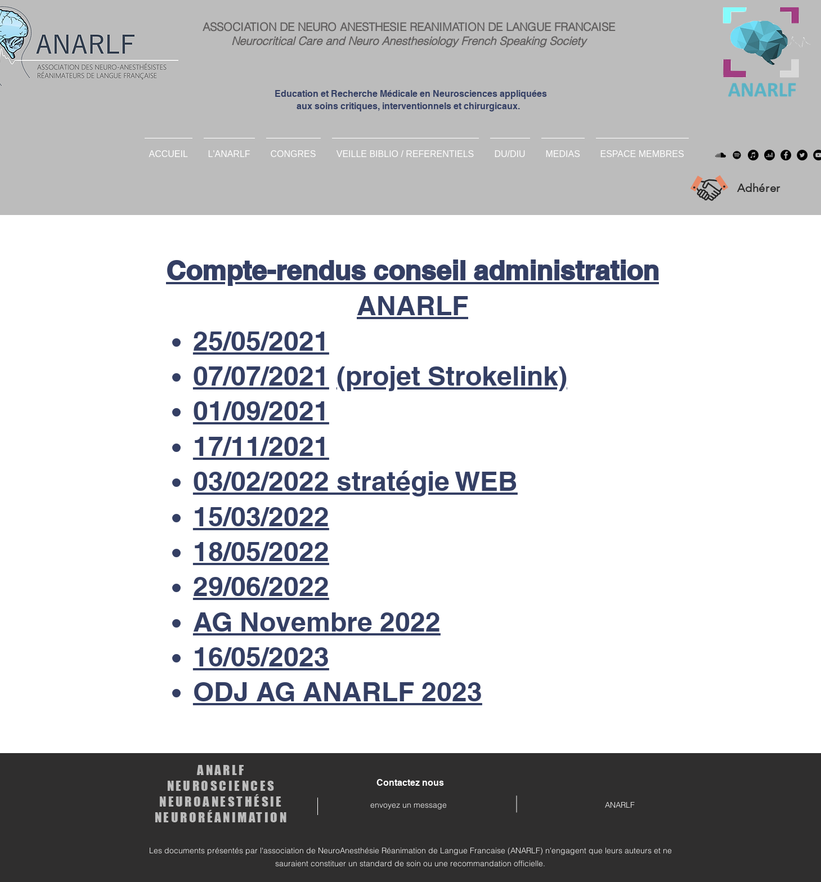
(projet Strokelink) (452, 376)
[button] (510, 149)
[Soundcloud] (720, 155)
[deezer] (769, 155)
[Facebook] (785, 155)
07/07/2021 (261, 376)
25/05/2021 (261, 341)
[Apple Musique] (753, 155)
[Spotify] (737, 155)
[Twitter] (802, 155)
